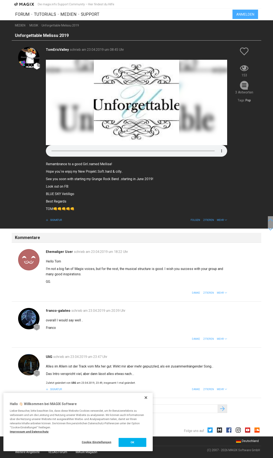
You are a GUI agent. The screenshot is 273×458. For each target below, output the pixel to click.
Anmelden (245, 14)
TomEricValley (58, 50)
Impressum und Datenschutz (29, 431)
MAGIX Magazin (86, 452)
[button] (222, 220)
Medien (68, 14)
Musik (33, 25)
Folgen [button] (195, 220)
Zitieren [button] (208, 220)
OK (132, 442)
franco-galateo (58, 311)
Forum (22, 14)
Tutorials (45, 14)
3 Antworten (244, 92)
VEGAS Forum (57, 452)
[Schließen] (146, 397)
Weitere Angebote (27, 452)
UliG (49, 357)
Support (90, 14)
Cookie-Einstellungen (96, 442)
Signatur (55, 220)
